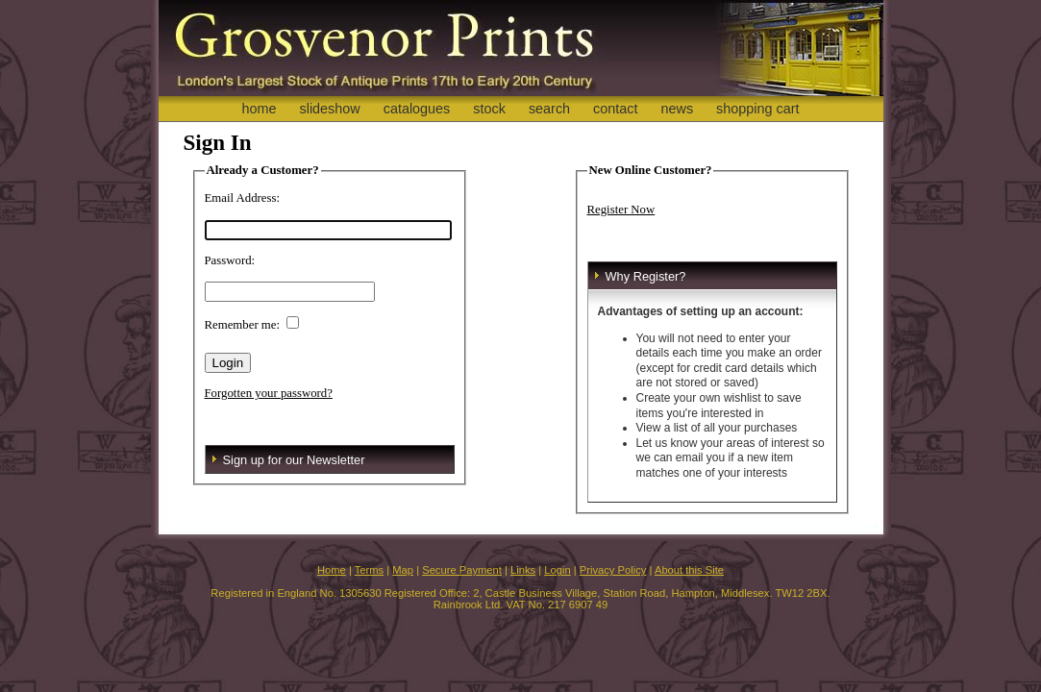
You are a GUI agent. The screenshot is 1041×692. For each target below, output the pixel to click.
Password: (230, 260)
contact (615, 108)
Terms (369, 570)
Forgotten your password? (269, 393)
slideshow (329, 108)
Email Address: (243, 198)
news (677, 108)
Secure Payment (462, 570)
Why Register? (646, 276)
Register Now (621, 209)
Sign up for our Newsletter (294, 460)
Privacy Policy (613, 570)
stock (489, 108)
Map (402, 570)
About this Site (689, 570)
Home (331, 570)
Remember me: (243, 325)
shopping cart (757, 108)
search (549, 108)
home (258, 108)
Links (522, 570)
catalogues (417, 108)
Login (557, 570)
